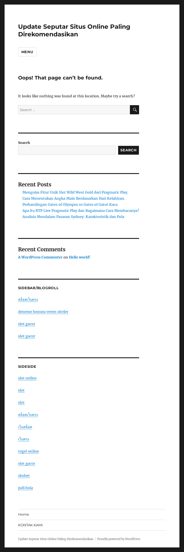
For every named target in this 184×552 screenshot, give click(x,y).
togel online (28, 451)
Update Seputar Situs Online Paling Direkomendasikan (74, 30)
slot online (27, 378)
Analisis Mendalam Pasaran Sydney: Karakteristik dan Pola (73, 216)
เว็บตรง (23, 439)
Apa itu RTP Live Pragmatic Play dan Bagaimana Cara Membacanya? (80, 210)
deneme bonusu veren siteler (43, 311)
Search (24, 142)
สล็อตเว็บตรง (28, 299)
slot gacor (26, 324)
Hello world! (79, 257)
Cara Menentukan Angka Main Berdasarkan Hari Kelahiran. (73, 198)
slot (21, 390)
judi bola (25, 488)
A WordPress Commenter (40, 257)
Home (23, 514)
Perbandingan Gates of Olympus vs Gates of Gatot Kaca (70, 204)
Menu (27, 52)
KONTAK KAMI (30, 525)
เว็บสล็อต (25, 427)
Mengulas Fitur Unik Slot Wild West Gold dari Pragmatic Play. (75, 192)
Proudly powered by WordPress (118, 539)
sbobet (24, 475)
